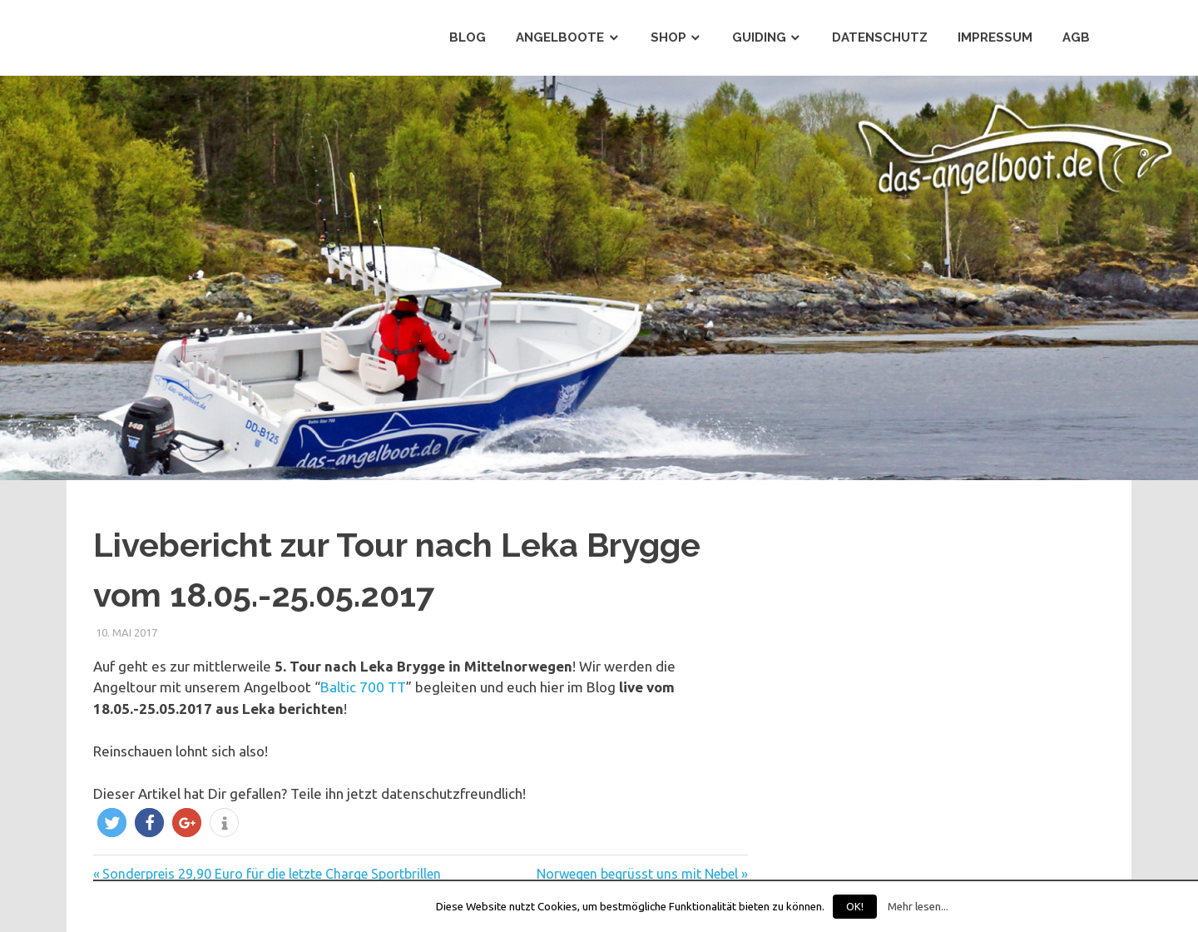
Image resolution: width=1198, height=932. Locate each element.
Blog (467, 37)
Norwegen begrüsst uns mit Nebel (637, 873)
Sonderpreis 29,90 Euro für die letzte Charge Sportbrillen (271, 873)
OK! (855, 906)
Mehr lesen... (918, 906)
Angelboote (560, 37)
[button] (111, 822)
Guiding (759, 37)
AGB (1076, 37)
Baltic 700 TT (363, 687)
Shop (668, 37)
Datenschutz (880, 37)
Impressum (995, 37)
